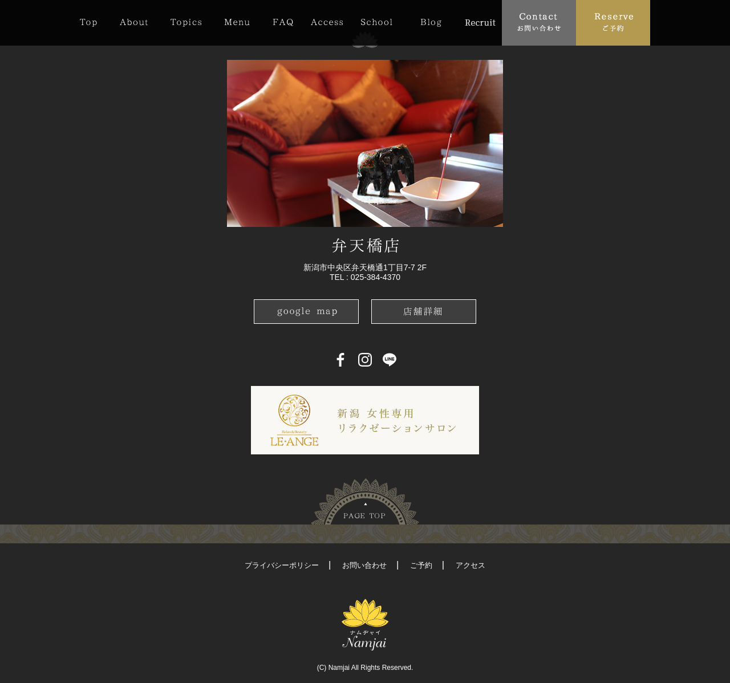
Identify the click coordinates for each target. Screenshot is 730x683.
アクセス (470, 565)
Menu (237, 22)
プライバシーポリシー (282, 565)
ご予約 (421, 565)
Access (327, 22)
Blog (431, 22)
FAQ (283, 22)
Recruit (480, 22)
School (376, 22)
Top (94, 22)
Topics (186, 22)
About (133, 22)
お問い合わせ (364, 565)
